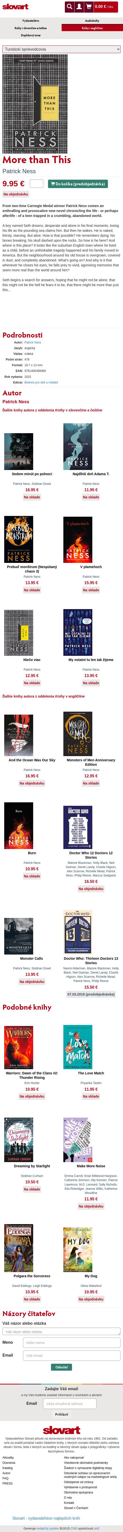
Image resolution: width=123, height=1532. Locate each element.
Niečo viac (32, 660)
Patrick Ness (19, 171)
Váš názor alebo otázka (24, 1323)
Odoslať (61, 1367)
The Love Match (91, 1073)
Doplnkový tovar (31, 35)
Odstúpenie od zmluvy (79, 1482)
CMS (74, 1528)
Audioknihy (92, 20)
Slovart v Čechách (76, 1508)
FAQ (5, 1478)
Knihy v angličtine (92, 28)
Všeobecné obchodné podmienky (86, 1463)
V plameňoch (91, 567)
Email (7, 1355)
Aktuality (8, 1457)
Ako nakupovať (74, 1457)
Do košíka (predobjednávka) (78, 183)
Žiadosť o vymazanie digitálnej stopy (88, 1468)
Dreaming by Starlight (32, 1166)
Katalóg (7, 1468)
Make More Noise (91, 1166)
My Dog (91, 1276)
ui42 (96, 1528)
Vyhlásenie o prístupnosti (80, 1487)
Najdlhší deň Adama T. (91, 474)
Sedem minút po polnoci (32, 474)
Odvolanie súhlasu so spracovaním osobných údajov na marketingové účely (90, 1475)
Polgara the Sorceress (32, 1276)
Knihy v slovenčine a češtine (31, 28)
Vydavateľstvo (30, 20)
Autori (6, 1473)
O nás (68, 1497)
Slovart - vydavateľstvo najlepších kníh (46, 1518)
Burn (32, 853)
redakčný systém (48, 1528)
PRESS (7, 1483)
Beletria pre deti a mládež (41, 382)
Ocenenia (8, 1463)
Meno (7, 1342)
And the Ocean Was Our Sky (32, 760)
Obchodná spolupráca (78, 1492)
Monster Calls (32, 958)
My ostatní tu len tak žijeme (91, 660)
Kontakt (69, 1503)
